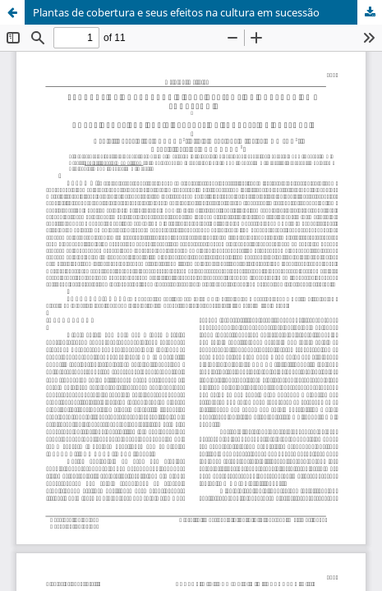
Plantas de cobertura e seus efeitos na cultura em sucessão (176, 12)
